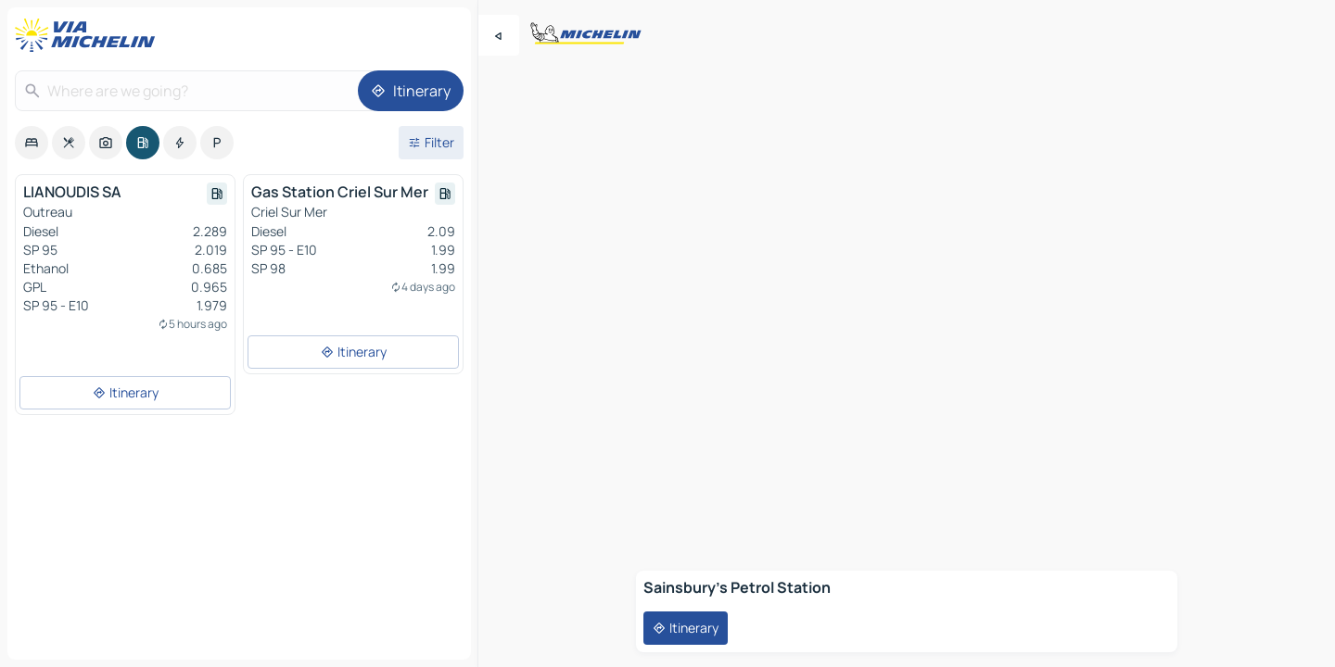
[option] (31, 142)
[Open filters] (431, 142)
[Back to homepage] (89, 35)
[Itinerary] (411, 90)
